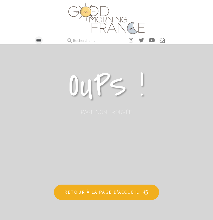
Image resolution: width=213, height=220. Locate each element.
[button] (39, 40)
